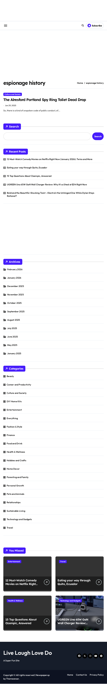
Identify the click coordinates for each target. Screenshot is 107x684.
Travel (10, 528)
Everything (12, 418)
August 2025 (13, 320)
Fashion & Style (14, 427)
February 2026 (14, 269)
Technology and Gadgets (19, 519)
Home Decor (13, 469)
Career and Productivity (19, 384)
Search (12, 127)
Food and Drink (14, 443)
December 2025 (15, 286)
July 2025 (12, 328)
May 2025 (12, 345)
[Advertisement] (54, 231)
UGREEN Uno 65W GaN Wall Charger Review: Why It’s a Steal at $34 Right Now (47, 184)
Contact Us (81, 675)
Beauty (10, 376)
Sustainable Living (16, 511)
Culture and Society (13, 94)
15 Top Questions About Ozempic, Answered (29, 176)
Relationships (13, 502)
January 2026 (14, 278)
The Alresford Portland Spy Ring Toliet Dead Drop (47, 99)
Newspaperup (43, 675)
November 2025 (15, 294)
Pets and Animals (15, 494)
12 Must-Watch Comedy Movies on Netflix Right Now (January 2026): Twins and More (49, 159)
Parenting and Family (17, 477)
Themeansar (12, 679)
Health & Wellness (16, 452)
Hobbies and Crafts (16, 460)
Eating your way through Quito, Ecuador (27, 167)
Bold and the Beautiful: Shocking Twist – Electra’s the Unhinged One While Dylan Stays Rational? (50, 195)
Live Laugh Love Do (27, 652)
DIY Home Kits (14, 401)
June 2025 (12, 336)
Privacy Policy (97, 675)
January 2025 (14, 353)
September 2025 (16, 311)
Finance (11, 435)
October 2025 (14, 303)
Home (70, 675)
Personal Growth (15, 485)
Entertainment (14, 410)
